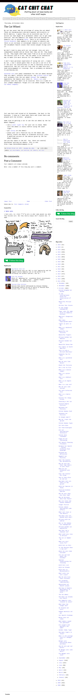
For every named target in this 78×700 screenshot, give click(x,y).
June (61, 665)
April (61, 670)
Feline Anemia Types (66, 423)
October (62, 288)
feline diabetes (10, 41)
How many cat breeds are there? (66, 597)
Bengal (33, 77)
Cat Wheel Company (11, 84)
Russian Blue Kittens (19, 284)
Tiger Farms (67, 175)
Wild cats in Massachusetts (64, 570)
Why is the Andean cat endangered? (65, 524)
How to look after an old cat (65, 478)
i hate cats (8, 211)
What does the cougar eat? (63, 605)
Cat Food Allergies (65, 427)
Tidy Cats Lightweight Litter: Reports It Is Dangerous (68, 65)
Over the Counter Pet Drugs (64, 474)
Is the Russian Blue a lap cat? (66, 548)
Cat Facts (15, 18)
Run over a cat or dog (67, 122)
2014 (59, 274)
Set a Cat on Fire (65, 367)
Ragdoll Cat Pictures (63, 457)
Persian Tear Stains (66, 305)
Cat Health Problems (66, 615)
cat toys (41, 150)
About (25, 18)
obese (26, 39)
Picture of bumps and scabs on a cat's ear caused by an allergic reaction (64, 104)
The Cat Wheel (63, 594)
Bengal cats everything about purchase (65, 642)
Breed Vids (57, 18)
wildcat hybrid (42, 75)
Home (28, 201)
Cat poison (67, 45)
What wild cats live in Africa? (66, 535)
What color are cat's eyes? (64, 574)
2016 (59, 269)
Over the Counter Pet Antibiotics (65, 460)
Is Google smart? (64, 417)
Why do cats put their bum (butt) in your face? (65, 465)
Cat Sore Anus (63, 425)
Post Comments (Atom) (21, 204)
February (62, 675)
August (61, 660)
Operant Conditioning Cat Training (65, 561)
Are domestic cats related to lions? (65, 601)
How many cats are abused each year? (65, 516)
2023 (59, 252)
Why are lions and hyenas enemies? (65, 501)
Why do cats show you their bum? (64, 494)
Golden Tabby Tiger (65, 630)
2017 (59, 266)
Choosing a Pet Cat (65, 401)
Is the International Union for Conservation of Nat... (65, 296)
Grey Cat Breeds (17, 276)
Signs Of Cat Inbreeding (63, 439)
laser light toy (18, 125)
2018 (59, 264)
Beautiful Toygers (65, 335)
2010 (59, 680)
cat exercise (25, 150)
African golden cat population (65, 527)
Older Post (48, 201)
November (62, 285)
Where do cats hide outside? (65, 552)
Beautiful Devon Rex (66, 344)
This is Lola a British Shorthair (65, 351)
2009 (59, 683)
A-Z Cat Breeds (7, 18)
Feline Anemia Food (65, 411)
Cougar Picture (64, 504)
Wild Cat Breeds (64, 567)
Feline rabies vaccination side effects (65, 508)
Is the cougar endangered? (63, 308)
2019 (59, 261)
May (60, 667)
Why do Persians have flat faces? (65, 498)
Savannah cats (9, 73)
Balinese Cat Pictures (63, 408)
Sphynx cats (38, 79)
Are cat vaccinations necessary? (64, 431)
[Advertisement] (64, 231)
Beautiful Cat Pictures (63, 332)
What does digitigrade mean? (65, 321)
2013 (59, 276)
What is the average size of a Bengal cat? (66, 637)
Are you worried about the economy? (64, 556)
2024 (59, 249)
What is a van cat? (65, 384)
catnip (13, 130)
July (61, 663)
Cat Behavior (50, 18)
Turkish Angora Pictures (64, 404)
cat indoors (34, 150)
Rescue (20, 18)
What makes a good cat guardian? (65, 622)
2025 (59, 247)
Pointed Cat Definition (63, 453)
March (61, 672)
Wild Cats (43, 18)
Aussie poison (65, 18)
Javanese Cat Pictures (63, 414)
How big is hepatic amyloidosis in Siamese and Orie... (65, 590)
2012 (59, 278)
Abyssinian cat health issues (64, 585)
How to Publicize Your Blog (66, 141)
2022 (59, 254)
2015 (59, 271)
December (62, 283)
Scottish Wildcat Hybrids (64, 490)
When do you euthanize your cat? (64, 470)
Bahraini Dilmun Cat (67, 158)
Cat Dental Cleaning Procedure (66, 443)
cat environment (15, 150)
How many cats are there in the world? (65, 483)
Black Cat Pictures (65, 365)
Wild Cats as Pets (65, 545)
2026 (59, 244)
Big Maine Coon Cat (18, 269)
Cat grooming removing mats (64, 581)
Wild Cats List (64, 565)
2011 (59, 281)
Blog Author (30, 18)
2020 (59, 259)
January (62, 677)
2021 (59, 257)
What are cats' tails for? (64, 542)
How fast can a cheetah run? (64, 531)
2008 (59, 685)
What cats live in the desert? (65, 513)
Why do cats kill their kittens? (64, 577)
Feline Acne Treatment (63, 435)
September (62, 658)
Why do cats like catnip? (64, 387)
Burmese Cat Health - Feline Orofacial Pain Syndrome (65, 448)
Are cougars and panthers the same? (64, 626)
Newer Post (8, 201)
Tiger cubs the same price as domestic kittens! (66, 313)
